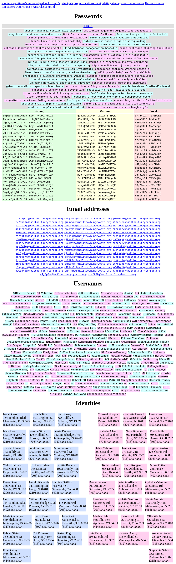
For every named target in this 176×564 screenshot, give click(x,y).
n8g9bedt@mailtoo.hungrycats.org (88, 249)
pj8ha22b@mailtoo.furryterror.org (88, 239)
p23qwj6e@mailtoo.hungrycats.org (136, 253)
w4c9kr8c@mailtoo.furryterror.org (88, 232)
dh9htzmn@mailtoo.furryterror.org (39, 229)
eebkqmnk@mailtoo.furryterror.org (88, 246)
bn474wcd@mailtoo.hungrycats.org (88, 270)
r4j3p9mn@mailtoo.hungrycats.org (63, 274)
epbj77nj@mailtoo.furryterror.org (39, 243)
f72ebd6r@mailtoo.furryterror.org (39, 222)
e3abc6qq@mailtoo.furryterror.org (137, 256)
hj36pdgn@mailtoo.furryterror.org (39, 249)
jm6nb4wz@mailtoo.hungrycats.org (88, 222)
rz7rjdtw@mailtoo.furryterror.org (137, 229)
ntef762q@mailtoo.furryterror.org (112, 274)
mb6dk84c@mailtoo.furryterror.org (88, 260)
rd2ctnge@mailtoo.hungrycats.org (39, 225)
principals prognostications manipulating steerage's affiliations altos (102, 3)
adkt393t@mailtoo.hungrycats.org (136, 246)
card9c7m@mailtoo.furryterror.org (39, 256)
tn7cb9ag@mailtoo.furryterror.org (137, 263)
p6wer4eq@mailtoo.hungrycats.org (136, 232)
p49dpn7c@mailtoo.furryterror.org (88, 267)
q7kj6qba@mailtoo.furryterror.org (137, 249)
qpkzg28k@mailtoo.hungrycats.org (88, 229)
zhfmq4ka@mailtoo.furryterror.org (88, 225)
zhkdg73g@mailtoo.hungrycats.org (39, 218)
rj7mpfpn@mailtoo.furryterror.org (39, 236)
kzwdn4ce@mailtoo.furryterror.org (39, 270)
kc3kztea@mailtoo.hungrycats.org (88, 243)
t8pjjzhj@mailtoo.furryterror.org (137, 236)
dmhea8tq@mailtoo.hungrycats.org (39, 232)
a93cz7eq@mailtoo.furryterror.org (137, 222)
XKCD (88, 26)
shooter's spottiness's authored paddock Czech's (31, 3)
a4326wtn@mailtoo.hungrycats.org (88, 236)
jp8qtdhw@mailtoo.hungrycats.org (136, 260)
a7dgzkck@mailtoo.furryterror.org (137, 270)
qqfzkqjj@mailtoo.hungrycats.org (88, 263)
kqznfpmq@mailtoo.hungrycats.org (39, 260)
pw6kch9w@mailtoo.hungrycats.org (136, 218)
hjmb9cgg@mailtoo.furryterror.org (88, 253)
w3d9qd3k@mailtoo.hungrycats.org (136, 267)
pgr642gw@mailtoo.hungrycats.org (39, 246)
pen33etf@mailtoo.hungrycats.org (88, 256)
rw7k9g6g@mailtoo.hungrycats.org (136, 239)
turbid (51, 6)
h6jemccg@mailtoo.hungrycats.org (136, 225)
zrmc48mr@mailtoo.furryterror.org (39, 263)
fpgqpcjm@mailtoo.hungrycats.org (39, 267)
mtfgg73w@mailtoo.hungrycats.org (39, 253)
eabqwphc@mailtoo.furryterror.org (88, 218)
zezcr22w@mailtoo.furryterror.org (137, 243)
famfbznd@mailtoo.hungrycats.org (39, 239)
